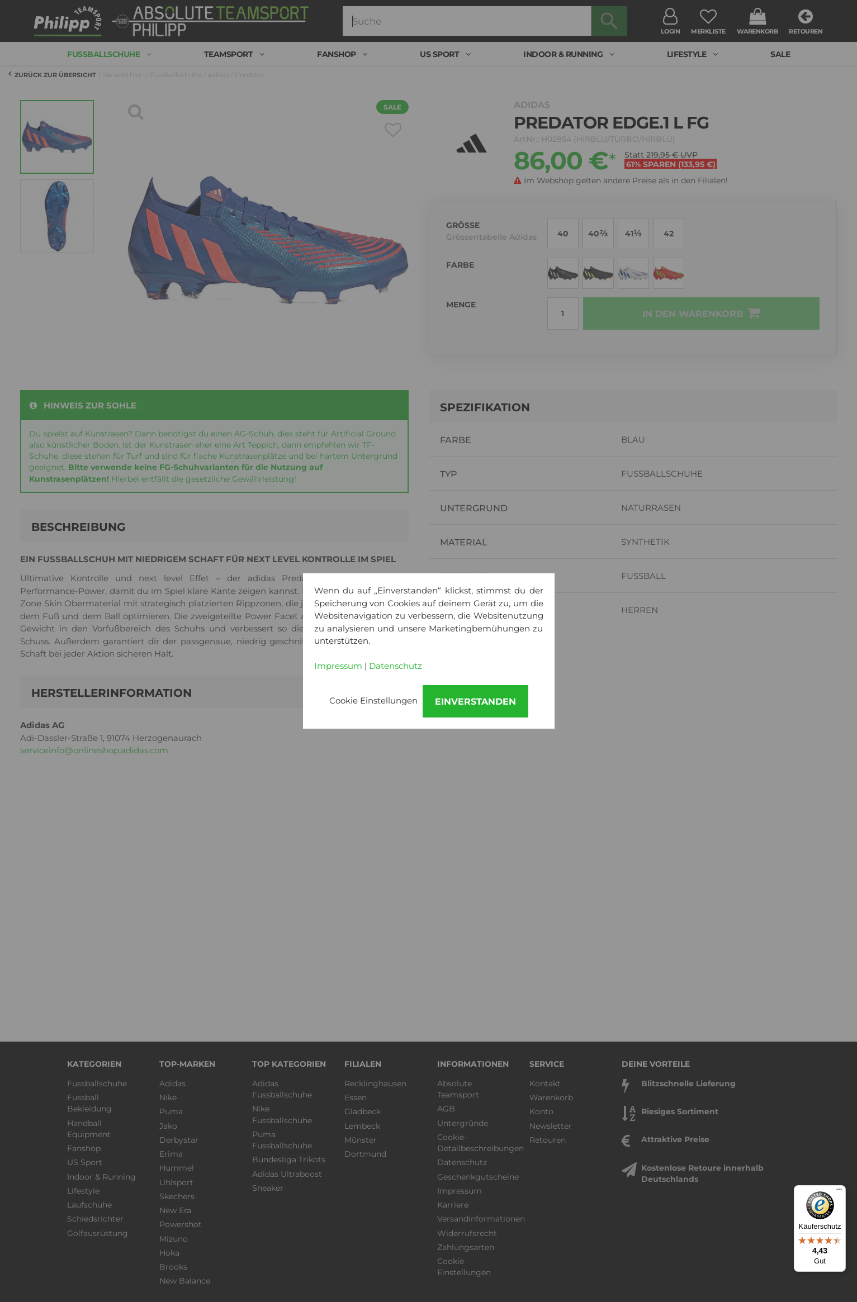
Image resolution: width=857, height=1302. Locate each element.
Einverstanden (475, 701)
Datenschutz (395, 665)
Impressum (338, 665)
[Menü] (839, 1192)
